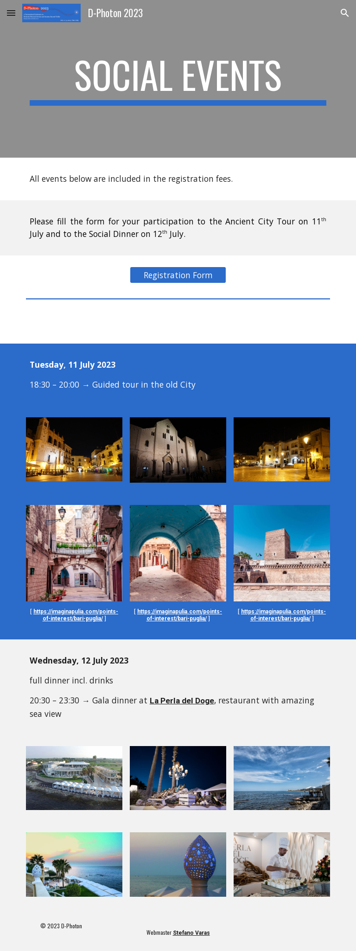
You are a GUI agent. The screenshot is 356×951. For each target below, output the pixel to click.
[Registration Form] (177, 275)
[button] (11, 13)
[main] (178, 78)
